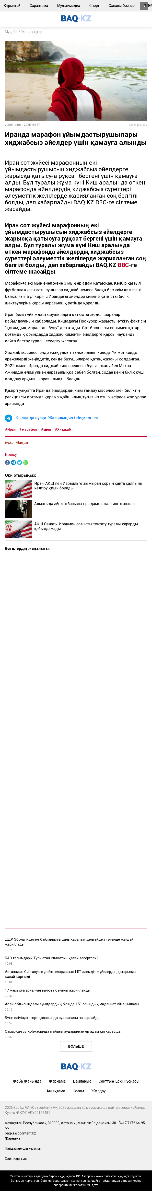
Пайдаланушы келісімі (23, 1148)
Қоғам (78, 1091)
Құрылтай (12, 5)
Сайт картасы (16, 1158)
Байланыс (82, 1081)
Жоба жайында (27, 1081)
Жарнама (57, 1081)
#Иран (10, 429)
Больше (76, 1046)
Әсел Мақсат (17, 442)
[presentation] (144, 6)
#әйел (46, 429)
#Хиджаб (63, 429)
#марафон (28, 429)
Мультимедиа (68, 5)
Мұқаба (11, 32)
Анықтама (56, 1091)
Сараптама (39, 5)
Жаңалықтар (31, 32)
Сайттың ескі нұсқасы (119, 1081)
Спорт (94, 5)
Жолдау (98, 1091)
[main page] (76, 21)
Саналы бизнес (122, 5)
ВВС (123, 265)
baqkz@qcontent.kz (20, 1133)
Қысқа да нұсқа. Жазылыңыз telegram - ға (56, 418)
